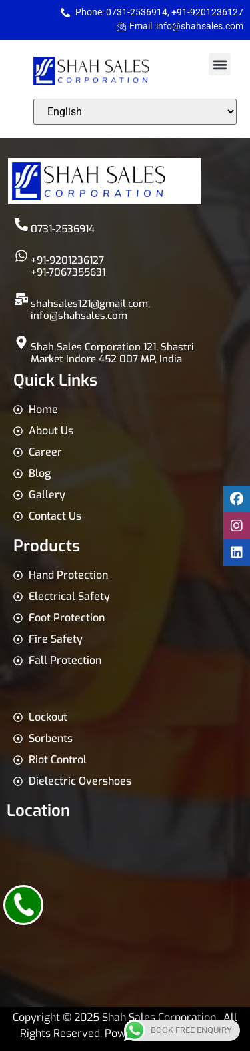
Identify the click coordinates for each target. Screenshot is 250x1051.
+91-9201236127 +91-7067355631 (68, 266)
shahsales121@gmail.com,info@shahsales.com (90, 309)
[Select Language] (135, 112)
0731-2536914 (63, 229)
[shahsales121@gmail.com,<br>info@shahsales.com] (21, 299)
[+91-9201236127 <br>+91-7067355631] (21, 255)
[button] (220, 64)
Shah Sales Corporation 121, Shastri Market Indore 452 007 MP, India (112, 353)
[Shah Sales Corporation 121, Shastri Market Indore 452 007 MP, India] (21, 342)
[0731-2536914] (21, 224)
